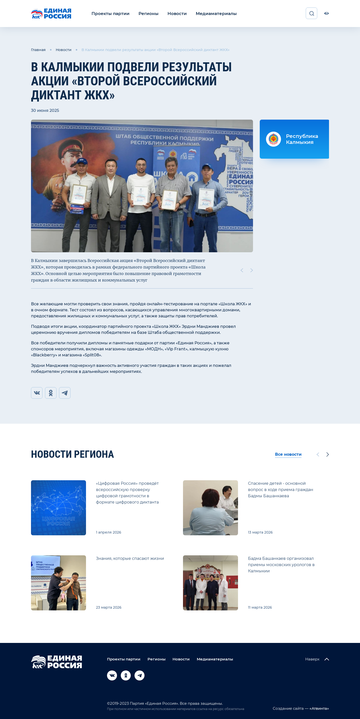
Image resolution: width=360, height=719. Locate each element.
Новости (172, 13)
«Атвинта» (318, 708)
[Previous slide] (241, 270)
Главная (38, 49)
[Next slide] (251, 270)
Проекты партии (109, 13)
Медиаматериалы (209, 13)
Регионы (145, 13)
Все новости (288, 454)
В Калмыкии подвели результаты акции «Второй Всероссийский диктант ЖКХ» (156, 49)
